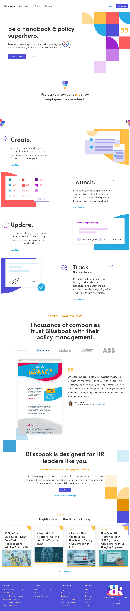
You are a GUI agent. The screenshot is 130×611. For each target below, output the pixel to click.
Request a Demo (67, 593)
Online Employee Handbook (12, 589)
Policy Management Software (13, 593)
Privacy (114, 600)
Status (87, 602)
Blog (62, 589)
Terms (106, 600)
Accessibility (122, 600)
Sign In (111, 6)
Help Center (89, 593)
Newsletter (65, 596)
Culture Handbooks (68, 599)
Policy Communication (41, 593)
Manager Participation (41, 596)
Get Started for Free (17, 56)
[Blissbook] (8, 6)
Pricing (37, 6)
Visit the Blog (65, 571)
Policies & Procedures (68, 602)
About (87, 589)
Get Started (122, 6)
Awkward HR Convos (68, 606)
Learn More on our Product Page (65, 495)
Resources (50, 6)
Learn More (24, 6)
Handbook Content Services (12, 596)
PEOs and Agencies (9, 606)
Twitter (87, 606)
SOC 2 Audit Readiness (10, 599)
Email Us (88, 596)
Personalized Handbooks (42, 589)
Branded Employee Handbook (13, 602)
